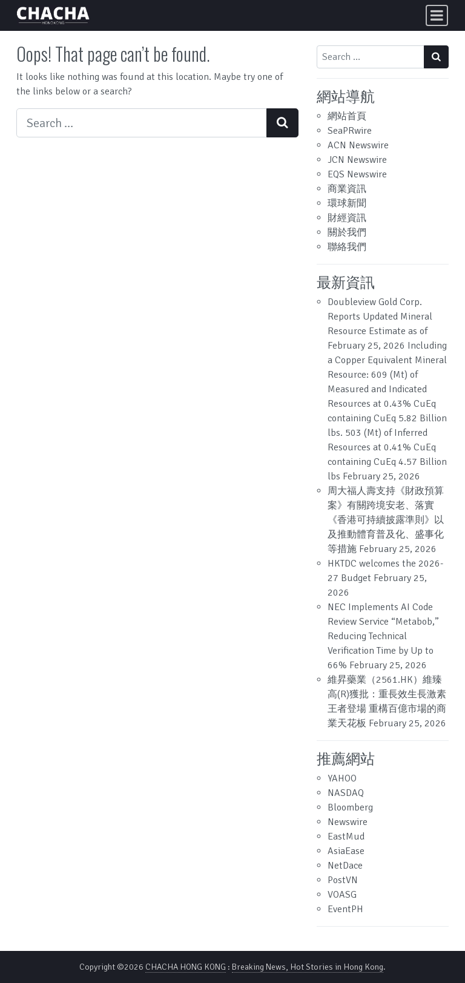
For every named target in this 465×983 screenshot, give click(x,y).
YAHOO (342, 778)
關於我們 (347, 232)
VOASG (342, 895)
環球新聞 (347, 203)
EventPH (345, 909)
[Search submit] (282, 122)
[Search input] (141, 122)
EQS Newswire (357, 174)
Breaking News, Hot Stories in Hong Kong (307, 967)
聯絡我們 (347, 247)
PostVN (343, 880)
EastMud (346, 836)
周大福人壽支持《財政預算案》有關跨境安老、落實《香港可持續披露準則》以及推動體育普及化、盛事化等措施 (386, 520)
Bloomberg (350, 807)
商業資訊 (347, 189)
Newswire (348, 822)
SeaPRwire (350, 131)
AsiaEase (346, 851)
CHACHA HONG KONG (185, 967)
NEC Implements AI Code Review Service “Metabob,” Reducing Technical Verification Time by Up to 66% (383, 636)
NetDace (345, 866)
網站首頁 (347, 116)
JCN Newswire (357, 160)
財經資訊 (347, 218)
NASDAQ (346, 793)
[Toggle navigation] (437, 15)
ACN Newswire (358, 145)
